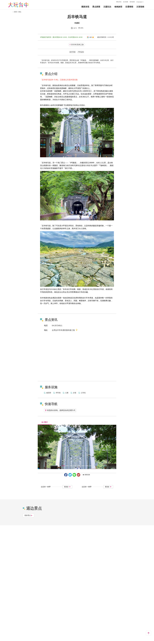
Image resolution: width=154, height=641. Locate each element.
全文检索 (125, 2)
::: (114, 1)
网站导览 (118, 2)
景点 (19, 12)
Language (139, 2)
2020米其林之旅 (77, 44)
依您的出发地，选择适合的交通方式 (60, 410)
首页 (15, 12)
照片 (45, 422)
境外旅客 (132, 2)
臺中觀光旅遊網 (18, 4)
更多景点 (28, 515)
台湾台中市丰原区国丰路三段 (65, 330)
